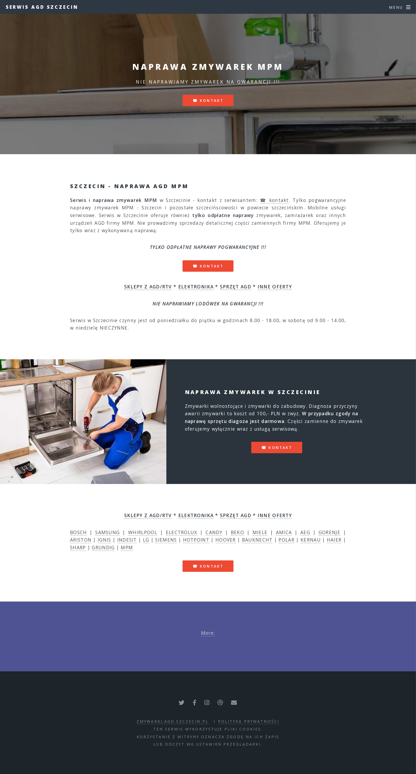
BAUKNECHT (257, 540)
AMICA (284, 532)
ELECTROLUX (181, 532)
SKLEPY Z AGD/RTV (148, 286)
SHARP (78, 547)
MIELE (260, 532)
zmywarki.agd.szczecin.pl (173, 721)
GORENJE (329, 532)
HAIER (334, 540)
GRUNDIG (103, 547)
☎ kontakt (208, 100)
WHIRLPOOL (142, 532)
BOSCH (78, 532)
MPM (127, 547)
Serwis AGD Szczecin (42, 7)
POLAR (286, 540)
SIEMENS (166, 540)
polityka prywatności (248, 721)
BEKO (237, 532)
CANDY (214, 532)
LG (146, 540)
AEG (305, 532)
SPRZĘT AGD (235, 286)
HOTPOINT (196, 540)
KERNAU (311, 540)
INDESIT (127, 540)
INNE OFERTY (275, 286)
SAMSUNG (107, 532)
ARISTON (81, 540)
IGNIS (104, 540)
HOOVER (225, 540)
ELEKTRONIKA (196, 286)
